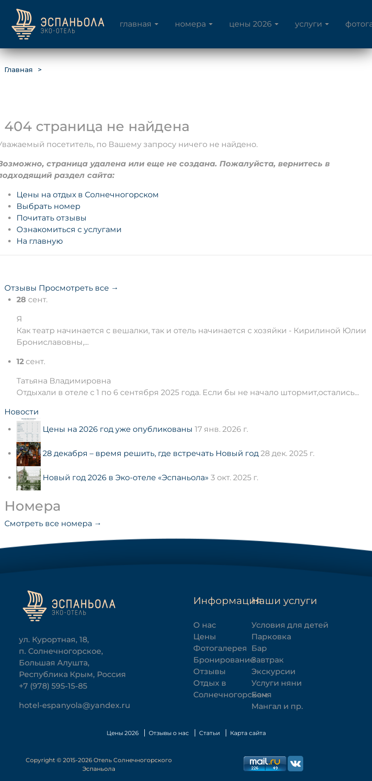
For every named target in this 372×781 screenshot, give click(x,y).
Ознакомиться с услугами (69, 229)
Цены (204, 636)
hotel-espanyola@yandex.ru (74, 705)
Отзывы (20, 288)
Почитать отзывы (51, 217)
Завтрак (267, 659)
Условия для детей (289, 625)
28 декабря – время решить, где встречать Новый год (151, 453)
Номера (190, 24)
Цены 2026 (250, 24)
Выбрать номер (48, 206)
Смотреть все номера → (53, 523)
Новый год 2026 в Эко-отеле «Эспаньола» (126, 477)
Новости (21, 411)
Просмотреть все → (79, 288)
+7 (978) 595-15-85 (53, 686)
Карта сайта (248, 733)
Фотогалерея (220, 648)
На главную (39, 241)
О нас (204, 625)
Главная (136, 24)
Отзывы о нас (169, 733)
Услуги (308, 24)
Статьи (209, 733)
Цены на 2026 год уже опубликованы (118, 429)
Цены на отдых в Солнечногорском (87, 194)
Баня (261, 694)
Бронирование (224, 659)
